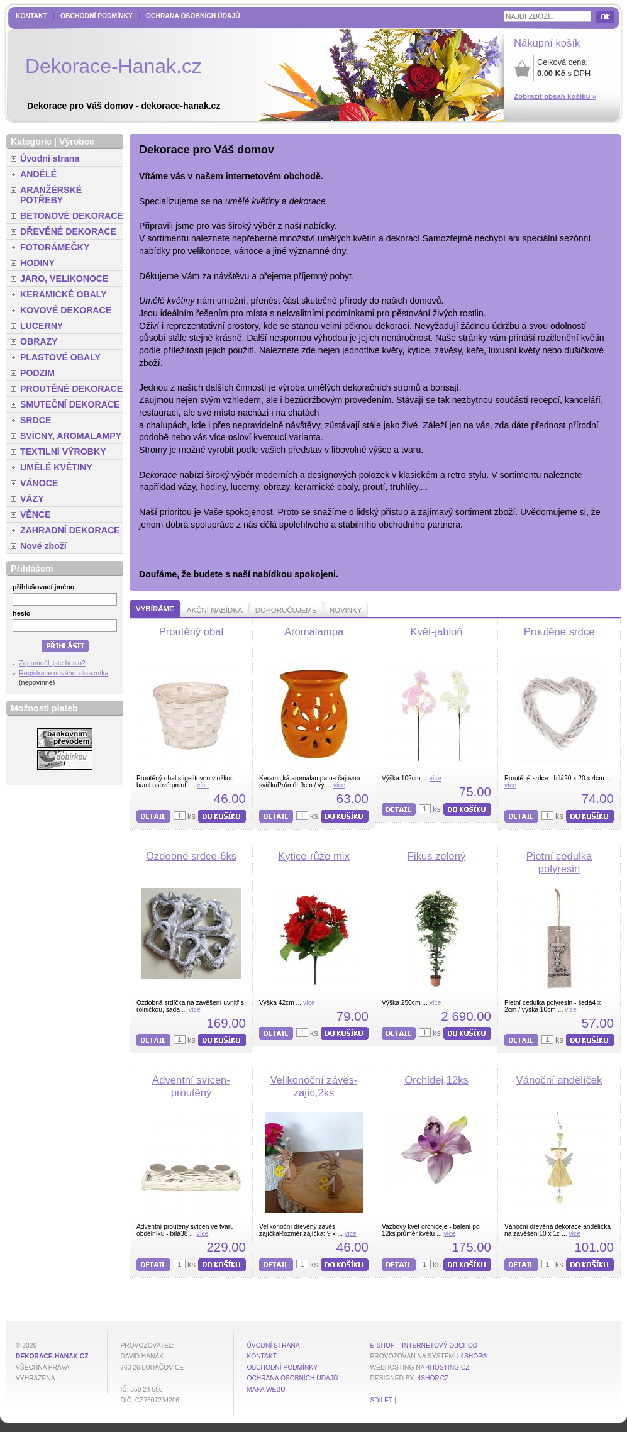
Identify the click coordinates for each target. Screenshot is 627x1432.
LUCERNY (41, 326)
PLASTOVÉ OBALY (60, 357)
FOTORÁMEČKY (54, 247)
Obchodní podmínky (96, 16)
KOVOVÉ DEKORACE (65, 310)
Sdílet (381, 1400)
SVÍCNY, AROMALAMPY (70, 436)
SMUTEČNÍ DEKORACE (70, 404)
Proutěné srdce (559, 632)
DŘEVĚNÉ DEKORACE (68, 231)
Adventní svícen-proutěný (191, 1086)
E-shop (382, 1345)
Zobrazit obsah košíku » (555, 96)
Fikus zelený (436, 856)
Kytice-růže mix (314, 856)
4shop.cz (433, 1378)
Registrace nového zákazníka (64, 673)
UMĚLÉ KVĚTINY (56, 467)
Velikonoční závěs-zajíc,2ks (314, 1086)
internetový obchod (439, 1345)
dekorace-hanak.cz (52, 1356)
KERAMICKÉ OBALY (63, 294)
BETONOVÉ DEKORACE (71, 216)
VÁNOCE (39, 483)
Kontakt (31, 16)
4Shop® (473, 1356)
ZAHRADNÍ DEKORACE (70, 530)
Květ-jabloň (436, 632)
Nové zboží (43, 546)
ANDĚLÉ (38, 174)
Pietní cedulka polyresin (559, 862)
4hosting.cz (448, 1367)
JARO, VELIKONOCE (64, 279)
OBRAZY (39, 341)
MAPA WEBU (266, 1389)
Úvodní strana (49, 158)
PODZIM (37, 373)
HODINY (37, 263)
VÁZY (32, 499)
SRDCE (35, 420)
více (203, 785)
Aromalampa (313, 632)
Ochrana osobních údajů (193, 16)
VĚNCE (35, 514)
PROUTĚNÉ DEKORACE (71, 389)
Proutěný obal (191, 632)
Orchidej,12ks (436, 1080)
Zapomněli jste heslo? (52, 663)
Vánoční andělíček (559, 1080)
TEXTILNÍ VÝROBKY (63, 452)
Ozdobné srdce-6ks (191, 856)
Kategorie (31, 141)
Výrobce (76, 141)
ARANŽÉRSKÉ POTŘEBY (51, 195)
